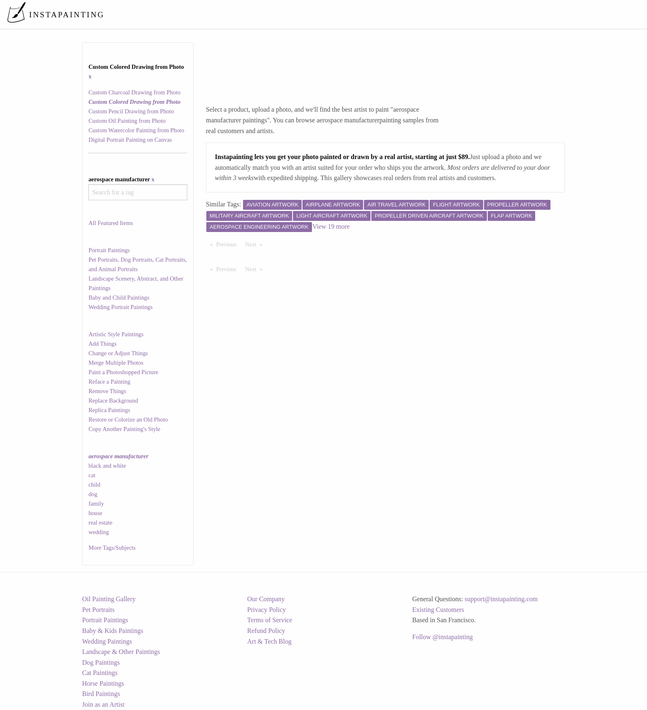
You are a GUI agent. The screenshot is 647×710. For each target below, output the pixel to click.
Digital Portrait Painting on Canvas (130, 139)
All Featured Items (110, 223)
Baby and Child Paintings (118, 297)
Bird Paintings (101, 693)
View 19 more (331, 226)
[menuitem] (467, 14)
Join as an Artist (103, 704)
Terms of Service (269, 619)
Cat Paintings (100, 672)
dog (92, 494)
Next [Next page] (256, 244)
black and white (107, 465)
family (96, 503)
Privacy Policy (266, 609)
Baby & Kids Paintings (112, 630)
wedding (98, 532)
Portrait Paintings (109, 250)
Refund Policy (266, 630)
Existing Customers (438, 609)
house (95, 513)
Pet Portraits (98, 609)
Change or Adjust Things (118, 353)
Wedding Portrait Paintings (120, 307)
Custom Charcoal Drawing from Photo (134, 92)
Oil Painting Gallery (109, 598)
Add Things (102, 343)
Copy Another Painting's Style (124, 429)
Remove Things (107, 391)
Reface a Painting (109, 381)
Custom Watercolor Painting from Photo (136, 130)
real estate (100, 522)
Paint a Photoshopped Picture (123, 372)
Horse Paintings (103, 683)
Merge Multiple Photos (115, 362)
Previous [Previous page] (228, 244)
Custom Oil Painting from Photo (126, 120)
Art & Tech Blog (269, 641)
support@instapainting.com (501, 598)
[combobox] (137, 192)
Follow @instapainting (442, 636)
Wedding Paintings (107, 641)
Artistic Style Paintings (116, 334)
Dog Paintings (101, 662)
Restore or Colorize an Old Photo (128, 419)
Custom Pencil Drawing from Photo (131, 111)
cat (91, 475)
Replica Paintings (109, 410)
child (94, 484)
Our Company (266, 598)
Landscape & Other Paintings (121, 651)
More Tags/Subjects (111, 547)
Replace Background (113, 400)
